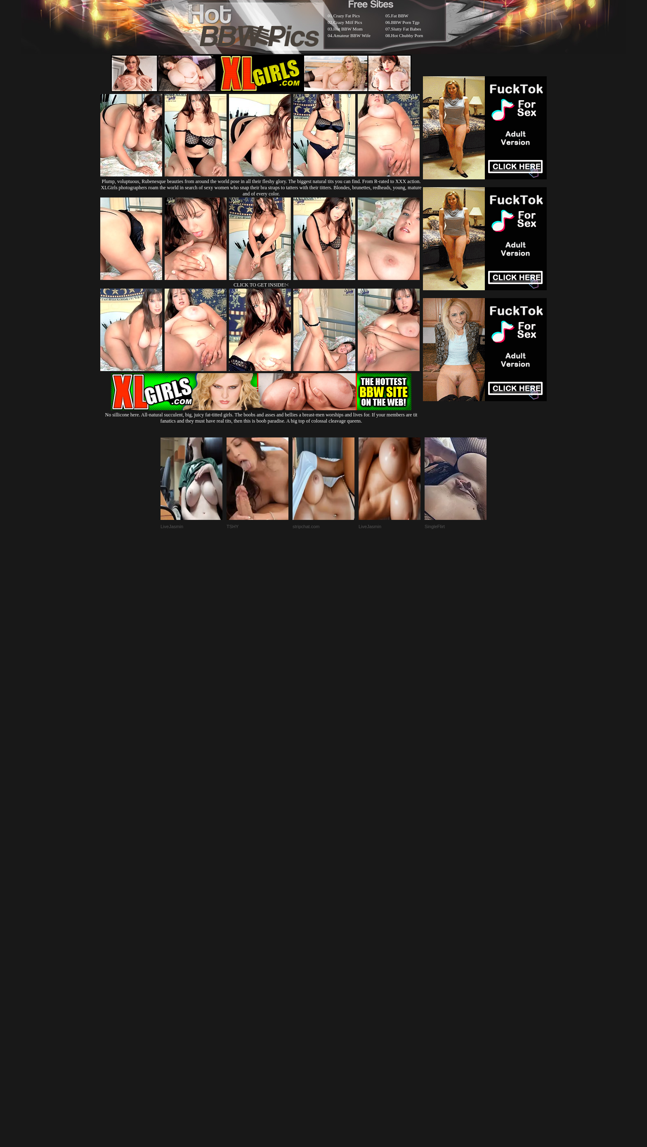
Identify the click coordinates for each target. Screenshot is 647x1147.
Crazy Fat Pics (346, 15)
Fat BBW (400, 15)
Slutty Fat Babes (406, 28)
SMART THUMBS (338, 947)
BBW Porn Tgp (405, 22)
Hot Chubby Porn (407, 35)
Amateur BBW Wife (352, 35)
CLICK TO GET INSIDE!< (261, 285)
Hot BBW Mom (348, 28)
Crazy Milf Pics (347, 22)
